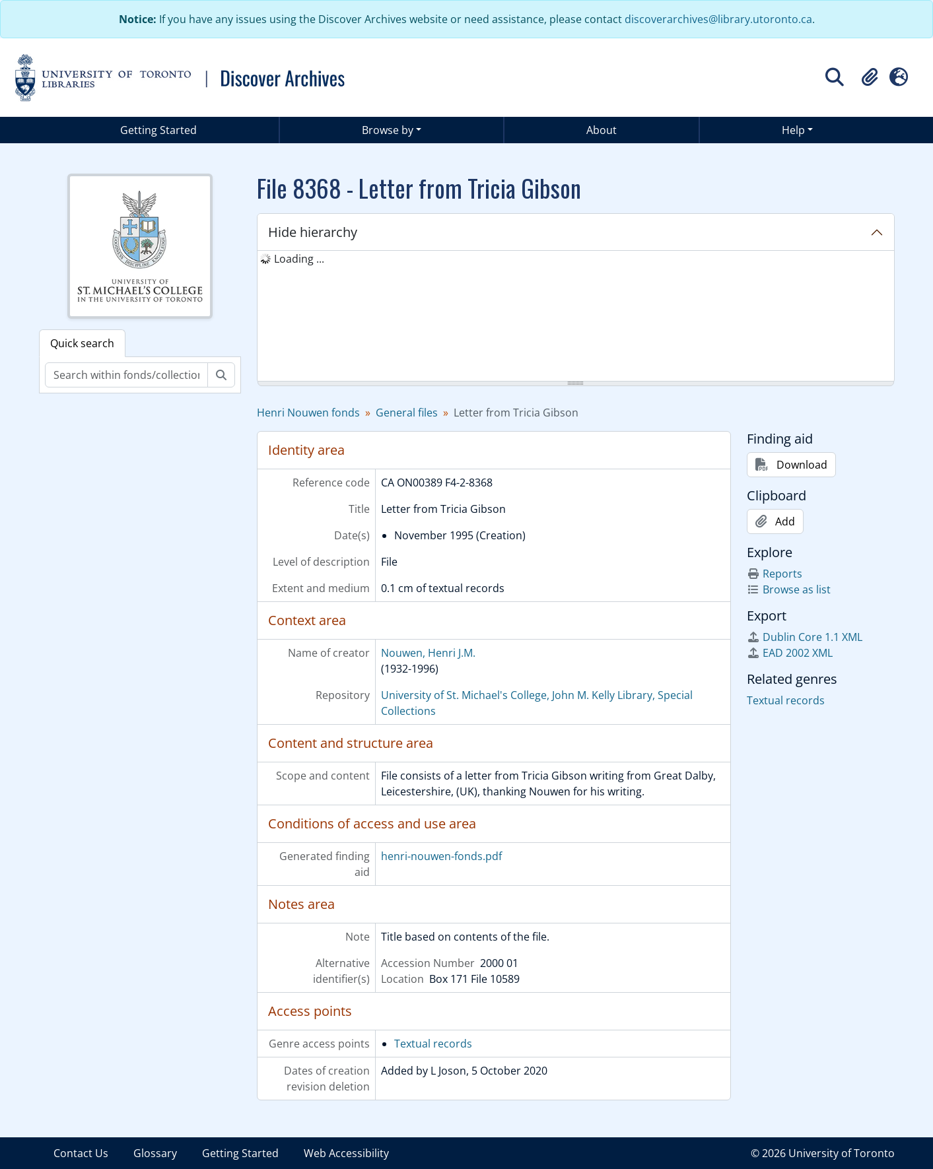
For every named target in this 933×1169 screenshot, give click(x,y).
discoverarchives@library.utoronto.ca (718, 19)
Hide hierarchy (312, 232)
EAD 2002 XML (790, 653)
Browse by (387, 130)
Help (793, 130)
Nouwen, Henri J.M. (428, 653)
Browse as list (789, 589)
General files (407, 412)
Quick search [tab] (82, 343)
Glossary (155, 1153)
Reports (774, 573)
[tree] (576, 317)
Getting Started (158, 130)
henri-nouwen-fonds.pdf (441, 856)
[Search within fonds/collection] (126, 374)
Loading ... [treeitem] (299, 258)
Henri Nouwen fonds (308, 412)
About (601, 130)
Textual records (433, 1043)
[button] (869, 77)
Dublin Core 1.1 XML (804, 637)
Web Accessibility (346, 1153)
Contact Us (80, 1153)
